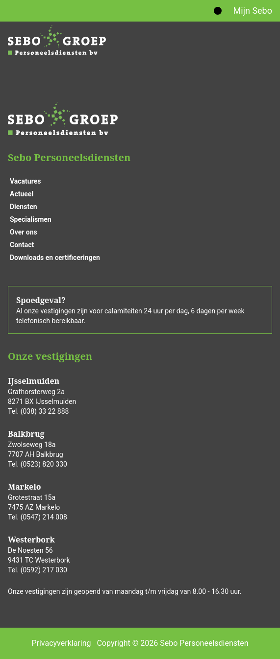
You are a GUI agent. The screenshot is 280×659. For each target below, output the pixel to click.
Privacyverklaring (61, 643)
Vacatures (25, 181)
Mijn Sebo (252, 10)
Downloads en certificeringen (55, 257)
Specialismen (30, 219)
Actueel (21, 194)
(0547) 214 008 (44, 517)
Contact (22, 245)
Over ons (23, 232)
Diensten (23, 207)
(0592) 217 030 (44, 570)
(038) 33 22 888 (45, 411)
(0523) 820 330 (44, 464)
